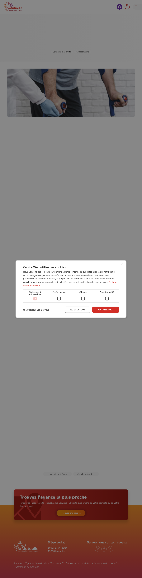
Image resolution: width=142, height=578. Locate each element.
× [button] (122, 264)
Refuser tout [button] (77, 309)
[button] (36, 309)
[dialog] (71, 289)
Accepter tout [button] (105, 309)
